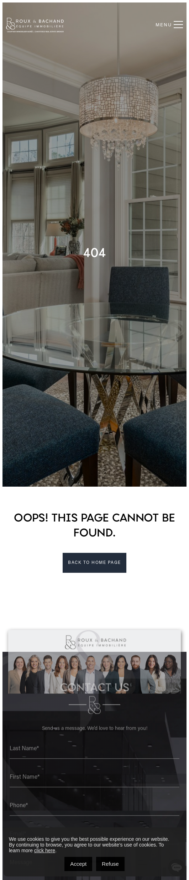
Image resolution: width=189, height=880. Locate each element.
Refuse (110, 864)
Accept (78, 864)
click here (44, 850)
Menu (169, 25)
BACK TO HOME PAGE (94, 563)
